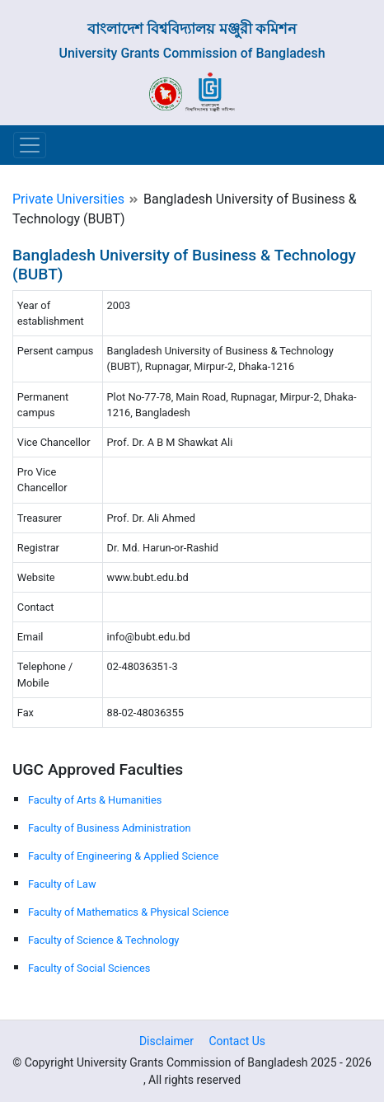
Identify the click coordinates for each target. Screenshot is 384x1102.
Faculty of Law (62, 884)
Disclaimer (166, 1041)
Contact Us (236, 1041)
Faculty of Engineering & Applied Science (123, 856)
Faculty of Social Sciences (89, 968)
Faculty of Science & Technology (103, 940)
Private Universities (68, 199)
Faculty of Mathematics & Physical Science (128, 912)
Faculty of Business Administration (109, 828)
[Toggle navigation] (29, 145)
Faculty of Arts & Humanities (95, 800)
